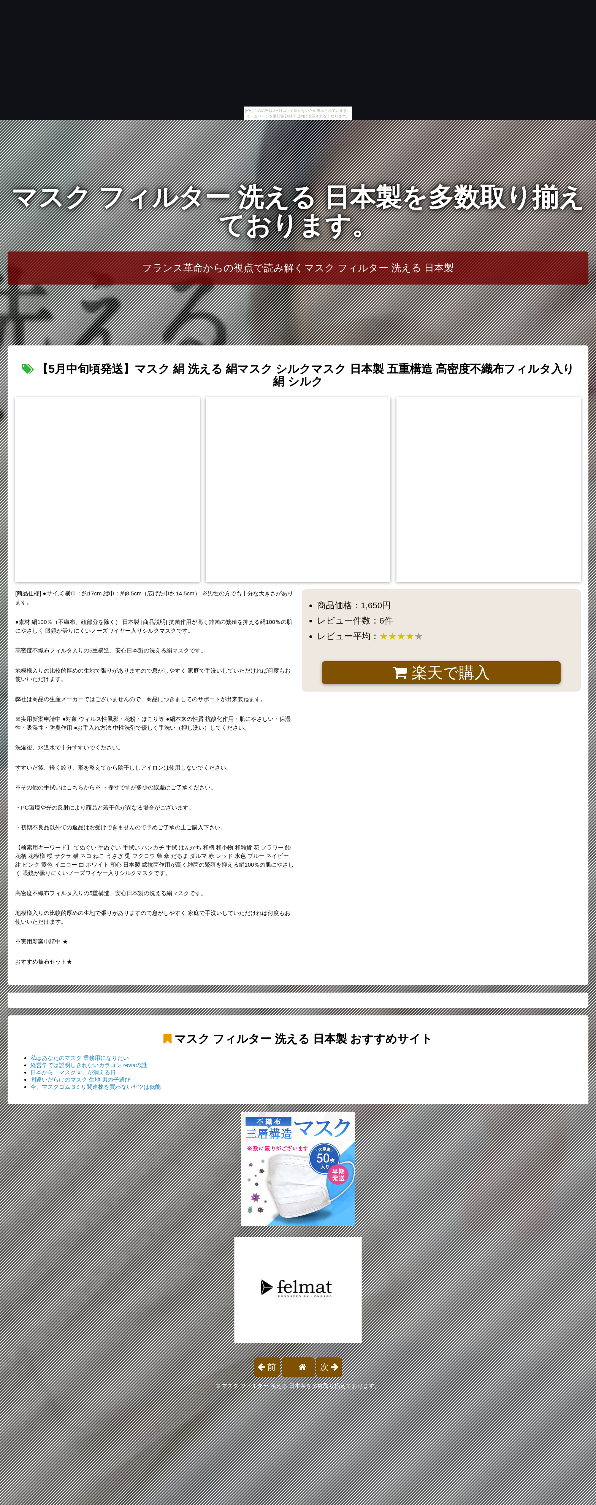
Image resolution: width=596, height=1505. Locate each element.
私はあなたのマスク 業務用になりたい (79, 1058)
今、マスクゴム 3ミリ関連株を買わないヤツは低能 (95, 1086)
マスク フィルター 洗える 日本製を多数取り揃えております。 (298, 211)
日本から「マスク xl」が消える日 (73, 1072)
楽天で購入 (441, 672)
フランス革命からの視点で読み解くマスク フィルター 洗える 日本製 (298, 268)
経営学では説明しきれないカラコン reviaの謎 (88, 1065)
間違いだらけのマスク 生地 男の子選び (80, 1079)
